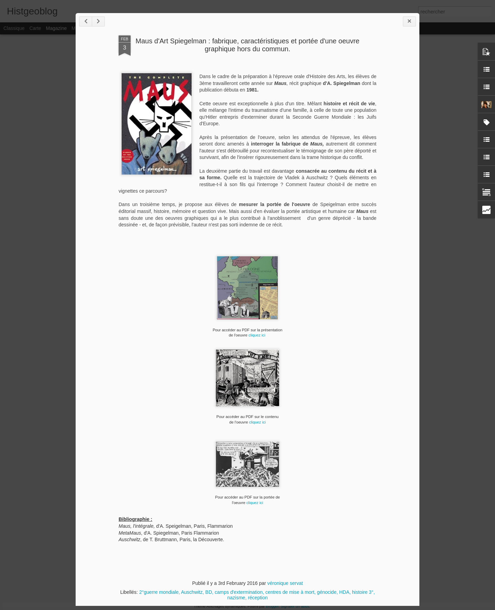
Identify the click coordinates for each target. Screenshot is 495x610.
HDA (344, 592)
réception (258, 597)
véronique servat (285, 583)
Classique (13, 28)
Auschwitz (191, 592)
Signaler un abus (295, 606)
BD (208, 592)
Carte (35, 28)
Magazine (56, 28)
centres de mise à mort (289, 592)
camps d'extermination (239, 592)
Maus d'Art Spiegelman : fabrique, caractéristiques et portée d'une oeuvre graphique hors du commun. (247, 45)
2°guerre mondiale (159, 592)
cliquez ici (257, 335)
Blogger (272, 606)
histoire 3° (362, 592)
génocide (327, 592)
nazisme (236, 597)
